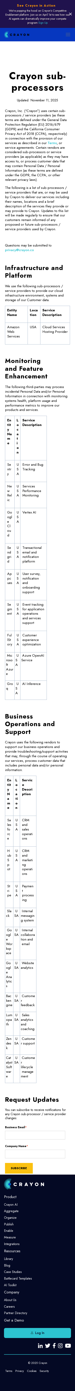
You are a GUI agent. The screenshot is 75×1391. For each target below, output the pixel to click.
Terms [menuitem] (8, 1371)
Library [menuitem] (8, 1258)
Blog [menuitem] (7, 1265)
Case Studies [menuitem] (13, 1272)
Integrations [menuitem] (12, 1244)
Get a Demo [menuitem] (14, 1320)
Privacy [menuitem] (19, 1371)
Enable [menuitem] (8, 1230)
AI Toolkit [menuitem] (10, 1285)
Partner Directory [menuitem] (15, 1313)
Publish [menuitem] (9, 1224)
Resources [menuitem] (12, 1251)
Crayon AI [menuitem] (11, 1204)
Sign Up (43, 23)
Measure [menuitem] (10, 1237)
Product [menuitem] (10, 1196)
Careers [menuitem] (9, 1306)
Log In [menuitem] (39, 1333)
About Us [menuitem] (10, 1300)
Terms (52, 143)
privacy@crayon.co (19, 250)
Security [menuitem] (44, 1371)
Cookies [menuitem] (31, 1371)
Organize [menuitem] (10, 1217)
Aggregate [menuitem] (11, 1211)
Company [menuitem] (11, 1292)
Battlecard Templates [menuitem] (18, 1278)
